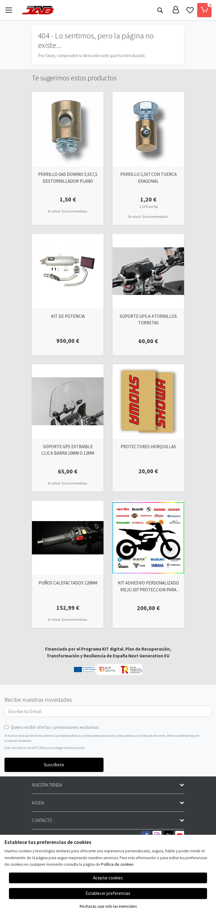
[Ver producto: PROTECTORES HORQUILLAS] (148, 401)
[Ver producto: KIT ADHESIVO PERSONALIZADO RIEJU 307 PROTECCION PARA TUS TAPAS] (148, 538)
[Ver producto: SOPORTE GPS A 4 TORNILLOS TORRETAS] (148, 271)
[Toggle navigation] (8, 10)
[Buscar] (160, 10)
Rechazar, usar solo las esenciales (108, 906)
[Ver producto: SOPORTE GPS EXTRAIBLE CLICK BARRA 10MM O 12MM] (68, 401)
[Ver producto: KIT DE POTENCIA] (68, 271)
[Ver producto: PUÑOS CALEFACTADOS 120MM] (68, 538)
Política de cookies (117, 864)
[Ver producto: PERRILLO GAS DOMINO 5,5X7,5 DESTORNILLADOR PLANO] (68, 129)
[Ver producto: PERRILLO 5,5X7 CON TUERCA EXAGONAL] (148, 129)
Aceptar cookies (108, 878)
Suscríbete (54, 764)
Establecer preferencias (108, 893)
